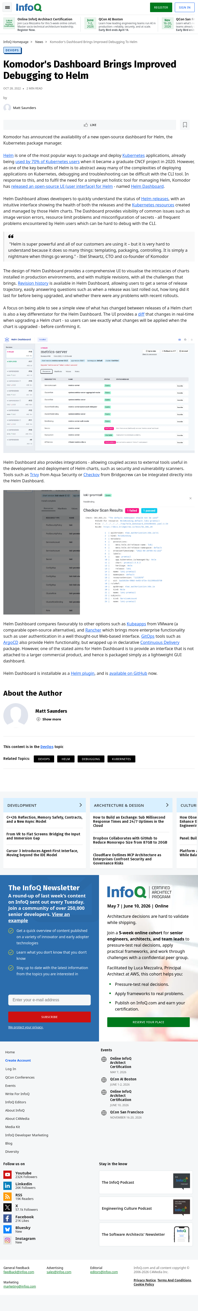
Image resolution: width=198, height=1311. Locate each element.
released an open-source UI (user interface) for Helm (95, 186)
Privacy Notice (144, 1294)
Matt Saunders (26, 107)
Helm (10, 155)
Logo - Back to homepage (31, 5)
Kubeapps (138, 625)
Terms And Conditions (174, 1294)
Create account (19, 1070)
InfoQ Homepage (17, 41)
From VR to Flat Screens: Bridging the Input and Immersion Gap (45, 842)
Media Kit (14, 1137)
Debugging (93, 761)
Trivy (36, 479)
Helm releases (156, 205)
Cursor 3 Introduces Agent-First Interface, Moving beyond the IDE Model (44, 858)
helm (68, 761)
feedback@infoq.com (20, 1286)
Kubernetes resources (155, 211)
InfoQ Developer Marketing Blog (28, 1149)
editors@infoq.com (104, 1286)
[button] (48, 1025)
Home (11, 1062)
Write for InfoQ (19, 1104)
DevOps (14, 50)
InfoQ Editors (17, 1112)
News (41, 41)
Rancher (95, 632)
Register (159, 6)
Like (19, 125)
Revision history (35, 289)
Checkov (93, 479)
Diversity (14, 1161)
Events (12, 1096)
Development (23, 810)
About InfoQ (16, 1120)
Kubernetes (135, 155)
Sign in (183, 6)
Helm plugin (84, 675)
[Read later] (35, 124)
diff (154, 320)
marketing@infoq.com (21, 1301)
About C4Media (19, 1129)
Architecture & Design (121, 810)
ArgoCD (12, 644)
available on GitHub (130, 675)
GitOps (149, 638)
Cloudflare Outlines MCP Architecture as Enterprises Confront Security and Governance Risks (129, 865)
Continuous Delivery (161, 644)
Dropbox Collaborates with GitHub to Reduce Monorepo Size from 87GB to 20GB (132, 846)
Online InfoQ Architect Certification (120, 1073)
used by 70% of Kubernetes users (49, 162)
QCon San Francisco (127, 1123)
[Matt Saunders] (9, 107)
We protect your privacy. (25, 1035)
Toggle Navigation (10, 6)
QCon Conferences (21, 1087)
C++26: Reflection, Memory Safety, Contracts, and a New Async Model (46, 825)
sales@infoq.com (60, 1286)
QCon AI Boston (123, 1090)
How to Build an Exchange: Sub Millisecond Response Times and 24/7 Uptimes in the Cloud (131, 827)
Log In (12, 1079)
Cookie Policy (143, 1298)
